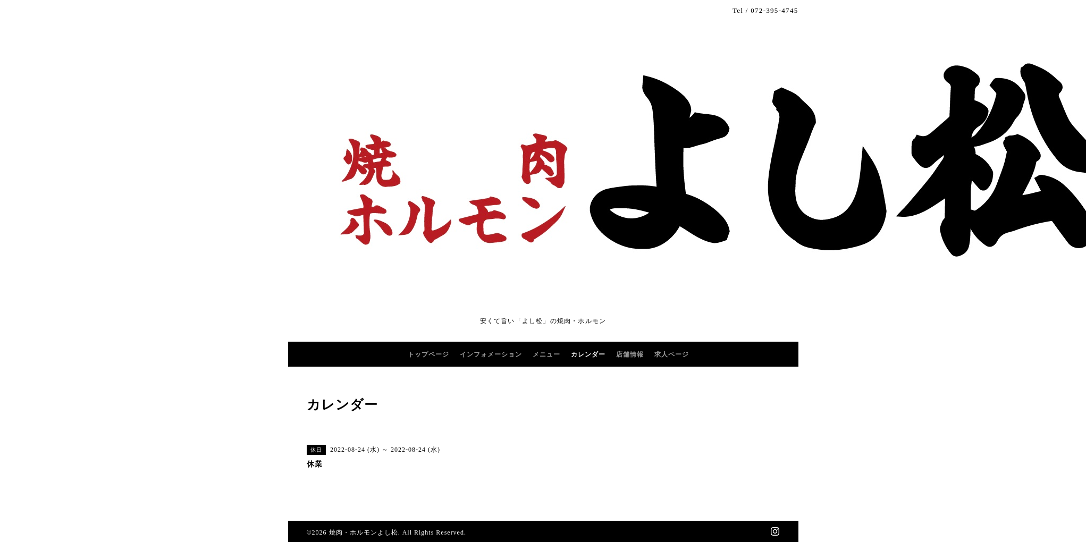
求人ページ (671, 354)
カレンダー (588, 354)
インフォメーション (491, 354)
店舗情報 (630, 354)
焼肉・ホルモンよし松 (363, 532)
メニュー (546, 354)
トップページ (428, 354)
